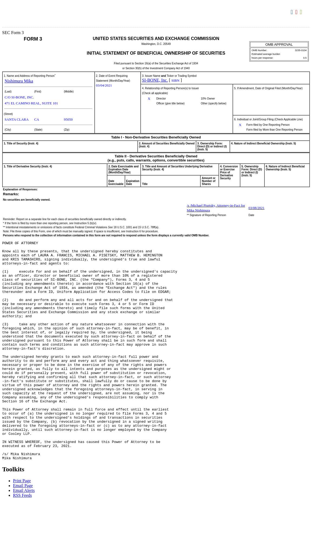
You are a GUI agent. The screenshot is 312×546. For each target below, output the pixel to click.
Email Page (23, 529)
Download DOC (292, 12)
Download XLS (301, 12)
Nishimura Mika (19, 81)
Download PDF (297, 12)
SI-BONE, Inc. (155, 80)
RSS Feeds (22, 539)
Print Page (22, 524)
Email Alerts (24, 534)
